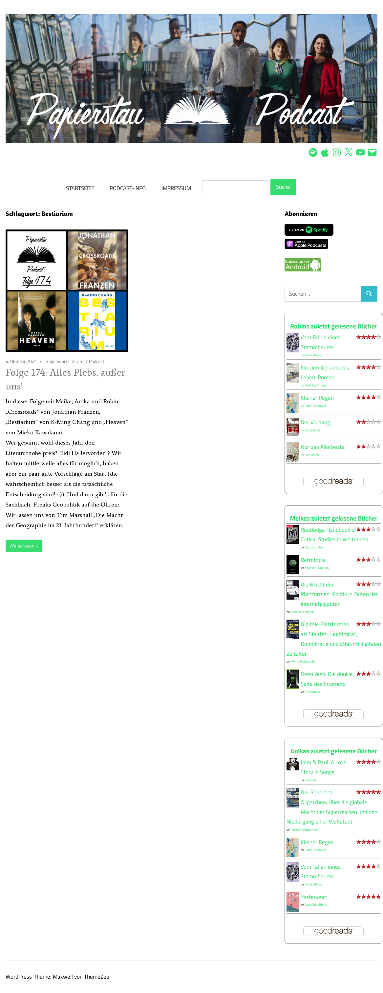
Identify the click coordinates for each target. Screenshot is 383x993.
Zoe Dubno (312, 454)
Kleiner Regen (317, 397)
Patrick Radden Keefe (304, 829)
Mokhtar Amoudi (316, 385)
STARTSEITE (80, 188)
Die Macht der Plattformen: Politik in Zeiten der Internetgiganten (339, 594)
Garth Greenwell (315, 405)
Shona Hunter (314, 547)
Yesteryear (313, 897)
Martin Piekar (314, 355)
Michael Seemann (302, 611)
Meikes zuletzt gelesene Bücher (333, 518)
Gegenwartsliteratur (65, 361)
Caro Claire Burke (316, 904)
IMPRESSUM (176, 188)
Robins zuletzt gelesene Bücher (333, 326)
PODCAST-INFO (128, 188)
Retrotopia (313, 560)
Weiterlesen (22, 545)
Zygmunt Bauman (317, 567)
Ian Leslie (311, 780)
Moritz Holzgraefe (302, 661)
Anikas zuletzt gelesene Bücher (333, 751)
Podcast (96, 361)
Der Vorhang (315, 422)
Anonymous (313, 691)
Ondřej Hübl (312, 430)
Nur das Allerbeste (323, 447)
